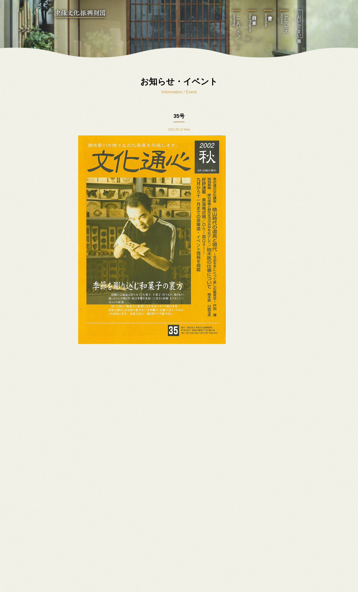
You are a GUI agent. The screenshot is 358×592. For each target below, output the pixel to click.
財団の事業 (252, 22)
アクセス (284, 22)
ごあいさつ (237, 25)
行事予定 (266, 20)
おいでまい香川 (299, 24)
